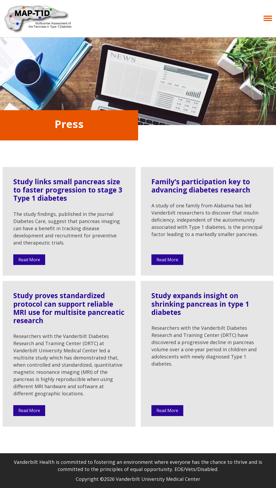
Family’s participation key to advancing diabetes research (200, 186)
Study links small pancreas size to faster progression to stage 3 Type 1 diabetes (67, 190)
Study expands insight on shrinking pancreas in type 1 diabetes (200, 304)
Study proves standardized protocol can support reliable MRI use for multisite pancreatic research (68, 308)
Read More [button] (29, 260)
